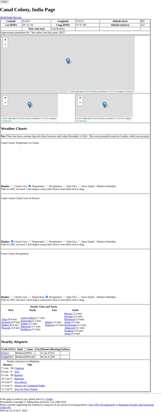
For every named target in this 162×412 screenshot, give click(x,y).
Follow (4, 1)
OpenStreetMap (91, 91)
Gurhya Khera (28, 318)
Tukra (4, 319)
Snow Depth (87, 186)
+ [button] (5, 40)
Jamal (67, 322)
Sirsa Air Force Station (25, 389)
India (9, 17)
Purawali (5, 328)
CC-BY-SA (112, 91)
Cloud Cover (20, 186)
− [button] (5, 45)
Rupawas (49, 325)
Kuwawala (26, 320)
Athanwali (69, 328)
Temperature (38, 186)
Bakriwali (26, 326)
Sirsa (16, 371)
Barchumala (70, 325)
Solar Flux (71, 186)
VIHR (5, 356)
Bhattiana (19, 378)
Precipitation (55, 186)
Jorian (67, 333)
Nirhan (24, 323)
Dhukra (5, 325)
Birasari (68, 313)
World (3, 17)
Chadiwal (19, 368)
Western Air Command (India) (29, 385)
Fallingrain (130, 91)
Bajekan (18, 375)
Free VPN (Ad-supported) (101, 404)
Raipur (48, 322)
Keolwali (6, 322)
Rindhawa (26, 329)
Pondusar (69, 330)
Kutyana (68, 316)
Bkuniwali (69, 319)
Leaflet (72, 91)
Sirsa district (20, 382)
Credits (49, 399)
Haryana (17, 17)
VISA (5, 353)
